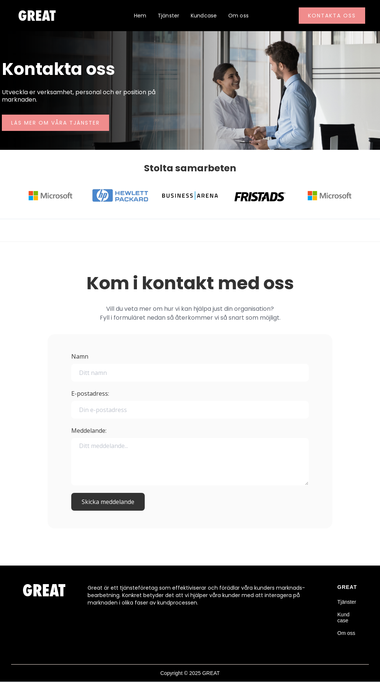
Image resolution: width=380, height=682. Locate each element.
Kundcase (204, 15)
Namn (79, 356)
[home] (35, 15)
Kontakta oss (332, 15)
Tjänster (169, 15)
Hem (140, 15)
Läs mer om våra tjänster (55, 122)
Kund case (343, 617)
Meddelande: (89, 430)
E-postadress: (90, 393)
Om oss (238, 15)
